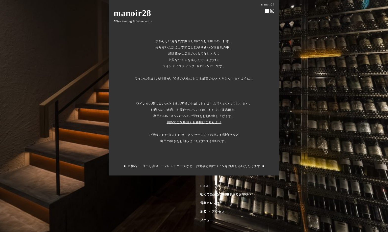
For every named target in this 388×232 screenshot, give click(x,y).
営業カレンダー (211, 203)
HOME (205, 186)
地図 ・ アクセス (212, 211)
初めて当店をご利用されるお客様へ (226, 194)
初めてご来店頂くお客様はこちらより (194, 122)
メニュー (206, 220)
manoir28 (132, 13)
